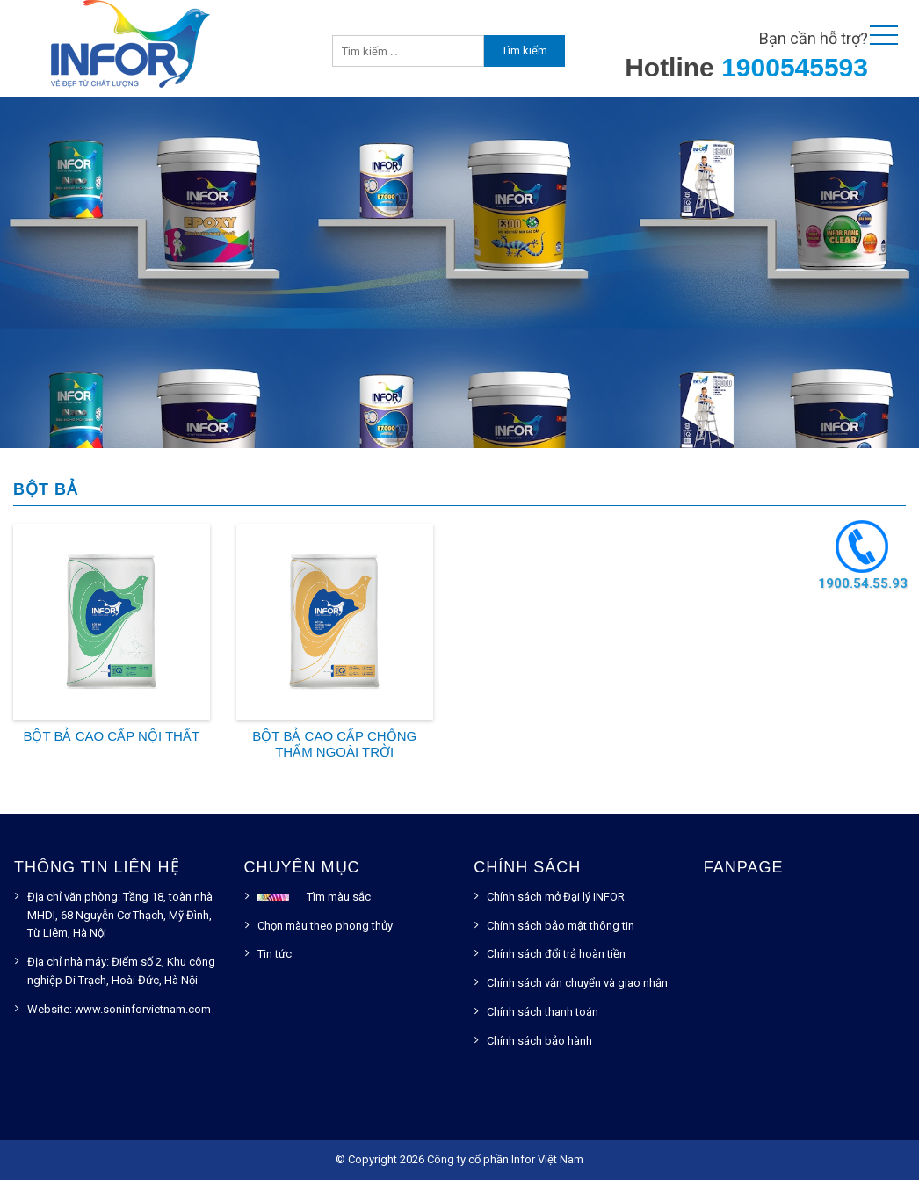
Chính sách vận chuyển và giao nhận (577, 982)
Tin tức (274, 953)
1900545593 (794, 67)
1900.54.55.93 (862, 583)
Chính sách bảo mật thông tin (560, 925)
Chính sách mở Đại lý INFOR (556, 896)
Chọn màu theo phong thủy (325, 925)
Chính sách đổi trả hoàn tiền (556, 953)
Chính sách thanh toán (542, 1011)
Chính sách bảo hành (539, 1040)
